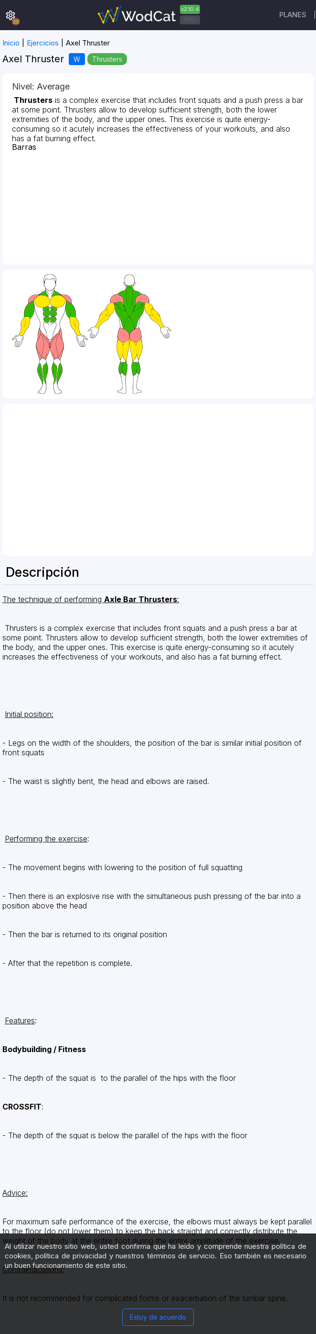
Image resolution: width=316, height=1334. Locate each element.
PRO (189, 19)
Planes (292, 14)
